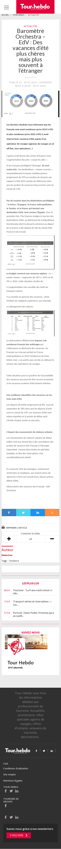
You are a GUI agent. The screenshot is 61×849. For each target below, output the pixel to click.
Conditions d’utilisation (15, 768)
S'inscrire (16, 835)
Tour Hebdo (18, 15)
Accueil (5, 15)
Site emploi (9, 774)
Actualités (33, 15)
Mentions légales (12, 780)
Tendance (14, 560)
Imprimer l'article (16, 527)
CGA (5, 763)
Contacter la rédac (30, 533)
